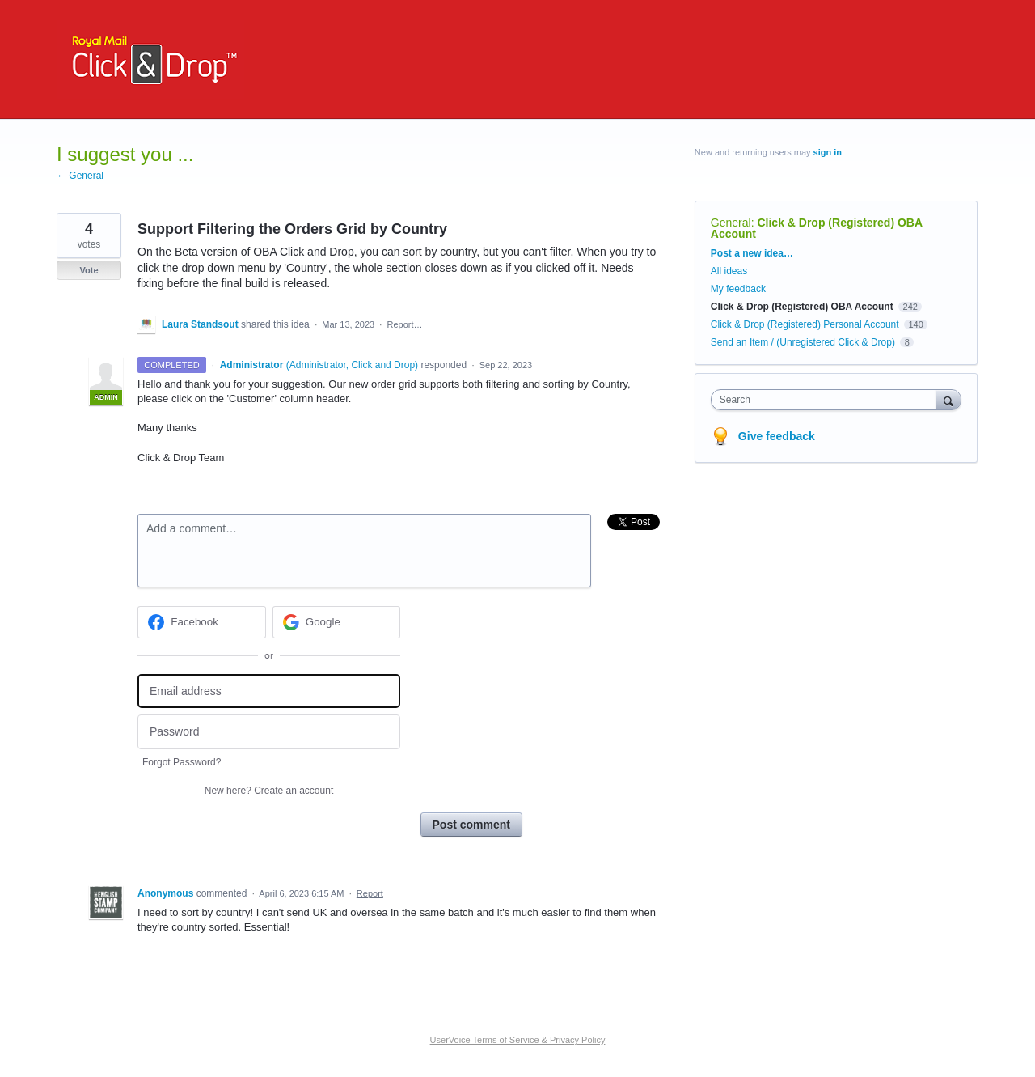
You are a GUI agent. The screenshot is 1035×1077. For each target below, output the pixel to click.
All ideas (729, 271)
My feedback (738, 289)
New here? (269, 790)
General (731, 222)
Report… (404, 324)
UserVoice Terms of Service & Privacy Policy (518, 1040)
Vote (88, 270)
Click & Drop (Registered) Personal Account (805, 324)
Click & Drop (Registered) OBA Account (817, 228)
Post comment (471, 824)
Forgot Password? (181, 762)
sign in (827, 152)
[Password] (268, 731)
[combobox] (827, 399)
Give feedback (776, 436)
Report (370, 893)
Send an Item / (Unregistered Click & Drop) (803, 342)
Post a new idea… (752, 253)
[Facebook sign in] (201, 622)
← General (80, 175)
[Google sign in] (336, 622)
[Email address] (268, 691)
